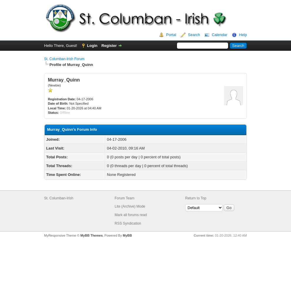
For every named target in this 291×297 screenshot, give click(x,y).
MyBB (127, 235)
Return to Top (195, 198)
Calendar (219, 35)
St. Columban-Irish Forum (64, 59)
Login (92, 45)
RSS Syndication (128, 223)
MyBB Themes (91, 235)
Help (243, 35)
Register (109, 45)
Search (194, 35)
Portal (171, 35)
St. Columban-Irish (58, 198)
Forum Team (124, 198)
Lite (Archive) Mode (130, 206)
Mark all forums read (131, 215)
